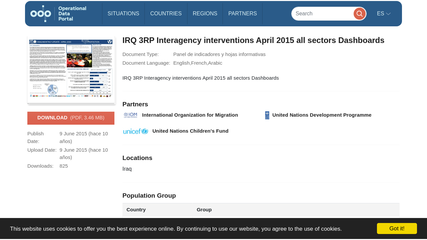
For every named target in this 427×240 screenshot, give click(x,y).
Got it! (396, 228)
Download (70, 118)
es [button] (381, 13)
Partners (242, 13)
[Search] (329, 13)
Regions (205, 13)
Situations (123, 13)
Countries (165, 13)
